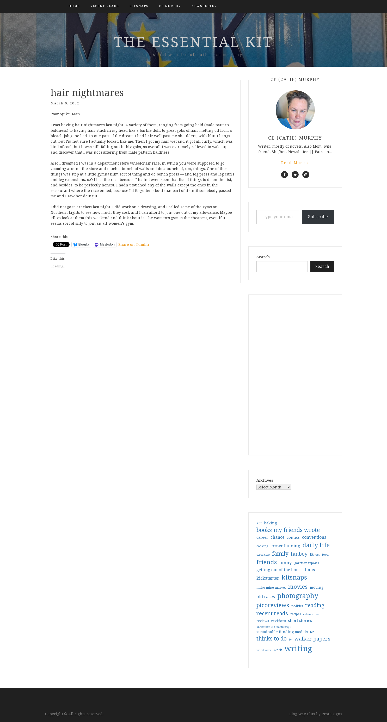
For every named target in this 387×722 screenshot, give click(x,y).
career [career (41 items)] (262, 537)
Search (263, 257)
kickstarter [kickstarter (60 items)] (267, 578)
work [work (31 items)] (278, 650)
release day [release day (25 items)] (311, 614)
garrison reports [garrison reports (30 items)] (306, 563)
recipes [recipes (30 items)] (295, 614)
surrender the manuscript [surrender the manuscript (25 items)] (273, 627)
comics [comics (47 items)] (293, 537)
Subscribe (318, 216)
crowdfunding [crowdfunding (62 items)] (285, 545)
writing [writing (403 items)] (298, 648)
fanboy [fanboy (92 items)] (299, 554)
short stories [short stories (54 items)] (300, 620)
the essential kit (193, 42)
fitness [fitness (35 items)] (315, 554)
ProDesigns (332, 714)
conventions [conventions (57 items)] (314, 537)
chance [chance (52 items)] (277, 537)
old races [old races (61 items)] (265, 596)
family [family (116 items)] (280, 554)
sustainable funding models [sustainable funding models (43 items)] (282, 632)
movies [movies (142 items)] (298, 586)
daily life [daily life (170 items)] (316, 545)
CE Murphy (170, 6)
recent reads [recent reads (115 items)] (272, 613)
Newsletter (204, 6)
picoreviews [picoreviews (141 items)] (272, 605)
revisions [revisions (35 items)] (278, 621)
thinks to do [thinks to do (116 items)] (271, 639)
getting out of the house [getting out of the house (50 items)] (279, 570)
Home (74, 6)
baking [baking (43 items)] (270, 523)
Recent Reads (104, 6)
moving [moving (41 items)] (316, 587)
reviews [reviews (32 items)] (262, 621)
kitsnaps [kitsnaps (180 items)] (294, 577)
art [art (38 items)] (259, 523)
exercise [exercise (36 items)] (263, 554)
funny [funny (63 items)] (285, 562)
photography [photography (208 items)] (297, 596)
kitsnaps (139, 6)
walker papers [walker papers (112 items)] (312, 639)
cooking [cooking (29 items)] (262, 546)
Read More (295, 163)
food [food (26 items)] (325, 554)
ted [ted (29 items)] (312, 632)
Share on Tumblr (134, 244)
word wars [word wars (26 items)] (263, 650)
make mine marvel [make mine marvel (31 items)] (271, 587)
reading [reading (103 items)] (314, 605)
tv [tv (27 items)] (290, 639)
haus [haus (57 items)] (310, 569)
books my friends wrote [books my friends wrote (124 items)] (288, 530)
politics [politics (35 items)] (297, 606)
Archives (264, 480)
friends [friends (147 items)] (266, 562)
